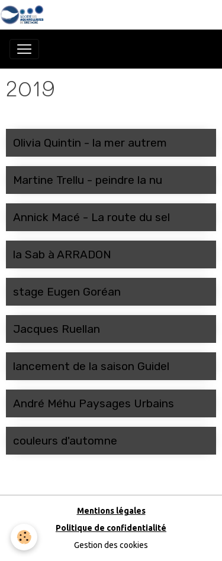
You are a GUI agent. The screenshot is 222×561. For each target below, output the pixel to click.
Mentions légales (111, 510)
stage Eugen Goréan (67, 292)
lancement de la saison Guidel (91, 366)
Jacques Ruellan (56, 329)
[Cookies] (24, 537)
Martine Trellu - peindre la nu (87, 180)
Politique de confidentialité (111, 528)
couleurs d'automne (65, 440)
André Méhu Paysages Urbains (93, 403)
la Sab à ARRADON (62, 254)
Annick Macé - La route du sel (91, 217)
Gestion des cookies (111, 545)
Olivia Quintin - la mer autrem (90, 143)
